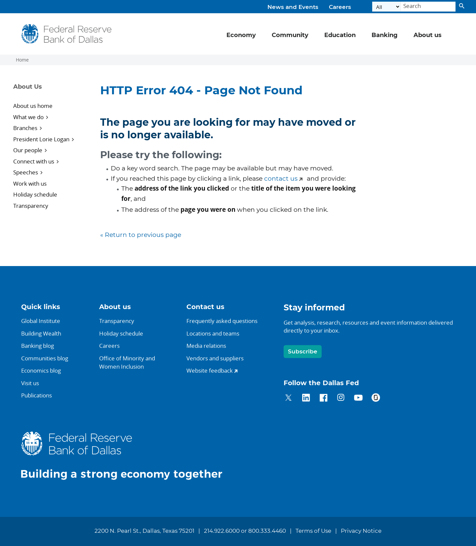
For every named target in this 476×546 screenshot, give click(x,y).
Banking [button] (385, 35)
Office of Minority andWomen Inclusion (127, 362)
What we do (28, 117)
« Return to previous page (140, 235)
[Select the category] (386, 7)
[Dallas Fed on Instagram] (341, 398)
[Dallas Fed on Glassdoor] (375, 398)
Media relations (206, 345)
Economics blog (41, 370)
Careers (340, 7)
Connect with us (33, 161)
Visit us (30, 383)
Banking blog (37, 345)
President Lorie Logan (41, 139)
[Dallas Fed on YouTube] (358, 398)
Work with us (30, 183)
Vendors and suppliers (215, 358)
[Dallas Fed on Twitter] (288, 398)
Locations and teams (212, 333)
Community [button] (290, 35)
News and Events (292, 7)
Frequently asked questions (222, 321)
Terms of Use (313, 531)
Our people (27, 150)
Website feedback (209, 370)
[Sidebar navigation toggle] (48, 93)
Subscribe (302, 351)
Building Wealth (41, 333)
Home (22, 60)
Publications (36, 395)
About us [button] (428, 35)
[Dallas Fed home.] (127, 455)
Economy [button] (241, 35)
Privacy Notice (361, 531)
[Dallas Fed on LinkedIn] (306, 398)
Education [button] (340, 35)
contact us (281, 179)
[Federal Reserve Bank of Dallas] (66, 34)
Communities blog (44, 358)
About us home (33, 106)
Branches (25, 128)
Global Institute (40, 321)
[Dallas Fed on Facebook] (323, 398)
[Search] (428, 7)
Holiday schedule (35, 194)
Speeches (25, 172)
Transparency (30, 205)
